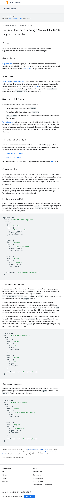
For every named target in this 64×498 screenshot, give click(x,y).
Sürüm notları (37, 475)
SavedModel (27, 69)
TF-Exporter (6, 82)
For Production (9, 9)
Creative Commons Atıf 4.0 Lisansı (38, 450)
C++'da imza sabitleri (13, 157)
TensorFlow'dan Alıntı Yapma (42, 485)
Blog (3, 472)
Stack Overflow (38, 478)
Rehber (30, 25)
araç (52, 161)
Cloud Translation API (15, 18)
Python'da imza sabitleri (14, 154)
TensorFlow (5, 25)
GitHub (4, 475)
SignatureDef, (7, 64)
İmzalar (36, 86)
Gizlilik (11, 492)
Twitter (4, 478)
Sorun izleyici (37, 472)
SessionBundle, (18, 82)
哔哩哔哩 (5, 481)
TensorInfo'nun (7, 122)
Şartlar (4, 492)
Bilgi (13, 25)
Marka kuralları (38, 481)
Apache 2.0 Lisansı (13, 452)
